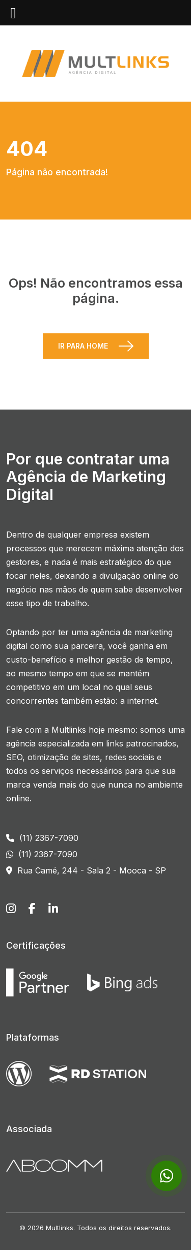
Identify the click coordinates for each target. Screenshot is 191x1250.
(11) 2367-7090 (42, 838)
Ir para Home (83, 345)
